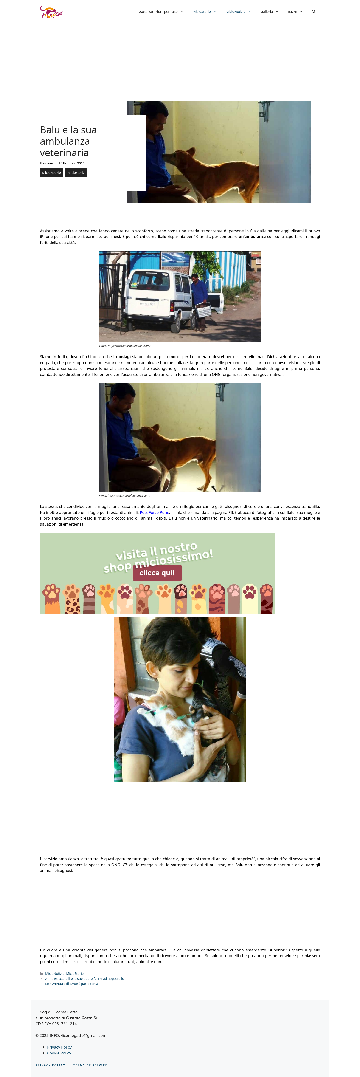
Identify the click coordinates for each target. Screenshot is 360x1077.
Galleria (272, 11)
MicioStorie (207, 11)
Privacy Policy (59, 1047)
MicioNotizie (241, 11)
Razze (297, 11)
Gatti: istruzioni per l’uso (163, 11)
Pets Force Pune (154, 512)
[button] (313, 11)
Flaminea (47, 163)
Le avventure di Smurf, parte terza (71, 983)
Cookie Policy (59, 1053)
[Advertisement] (180, 57)
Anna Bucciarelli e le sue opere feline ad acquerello (84, 978)
